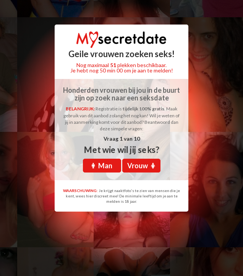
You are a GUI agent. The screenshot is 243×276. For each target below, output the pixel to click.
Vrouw (141, 165)
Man (102, 165)
